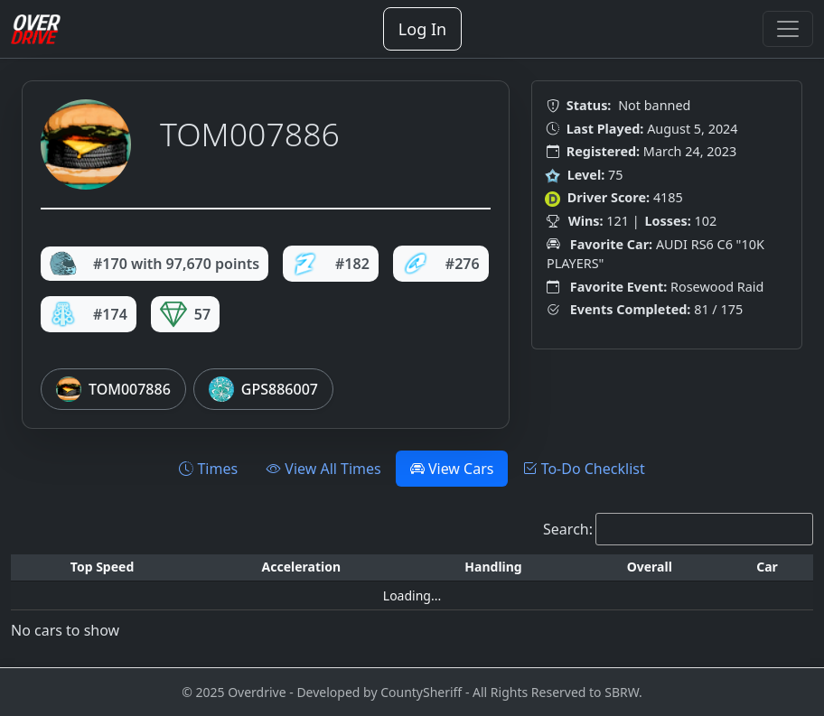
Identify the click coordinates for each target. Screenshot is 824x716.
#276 (441, 263)
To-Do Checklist (583, 469)
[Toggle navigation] (788, 29)
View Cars (452, 469)
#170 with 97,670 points (154, 263)
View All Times (324, 469)
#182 (331, 263)
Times (208, 469)
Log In (422, 29)
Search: (568, 529)
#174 (88, 314)
